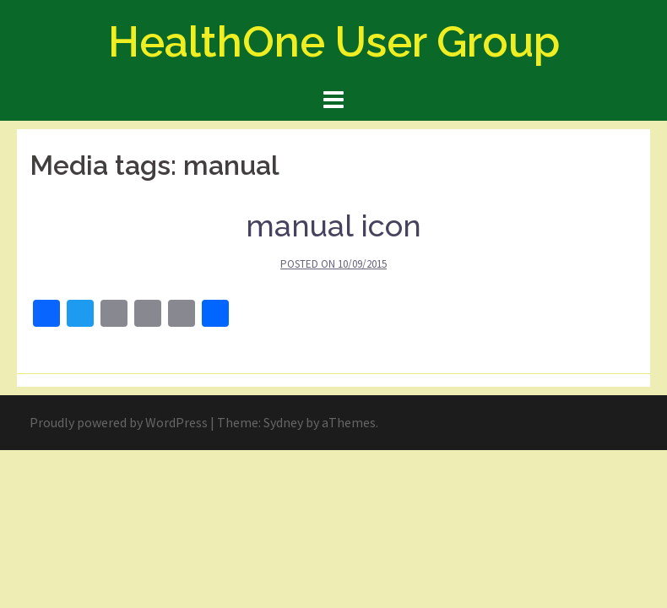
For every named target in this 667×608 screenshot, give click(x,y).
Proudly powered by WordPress (119, 422)
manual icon (333, 225)
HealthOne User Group (334, 42)
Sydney (283, 422)
